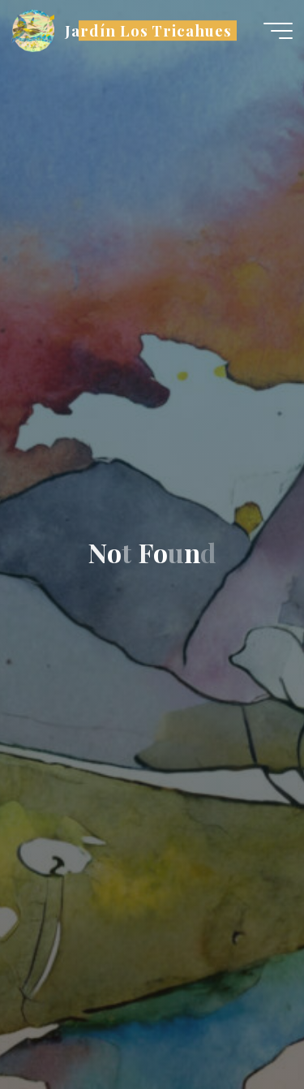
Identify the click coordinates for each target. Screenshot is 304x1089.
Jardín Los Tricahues (148, 30)
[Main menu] (278, 31)
